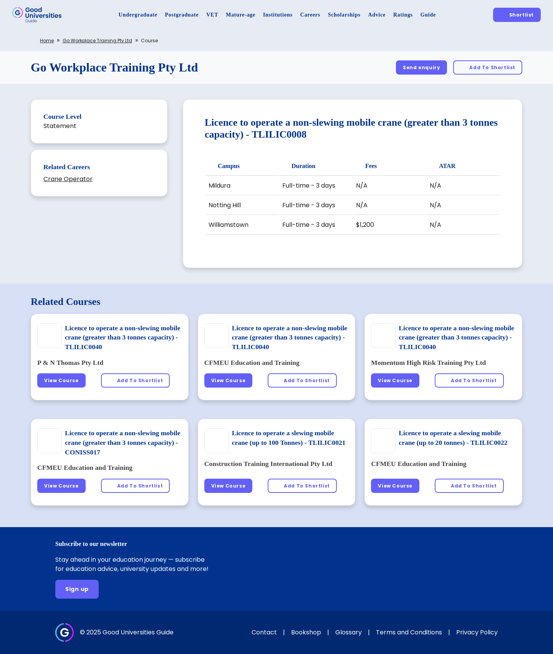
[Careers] (310, 14)
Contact (264, 632)
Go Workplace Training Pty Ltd (97, 40)
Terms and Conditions (409, 632)
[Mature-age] (240, 14)
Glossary (348, 632)
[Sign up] (77, 589)
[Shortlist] (517, 15)
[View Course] (61, 380)
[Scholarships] (344, 14)
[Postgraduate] (182, 14)
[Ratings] (403, 14)
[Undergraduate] (138, 14)
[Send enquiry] (421, 67)
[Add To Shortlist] (487, 67)
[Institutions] (278, 14)
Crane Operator (68, 179)
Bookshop (306, 632)
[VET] (212, 14)
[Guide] (428, 14)
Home (47, 40)
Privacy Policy (477, 632)
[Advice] (377, 14)
